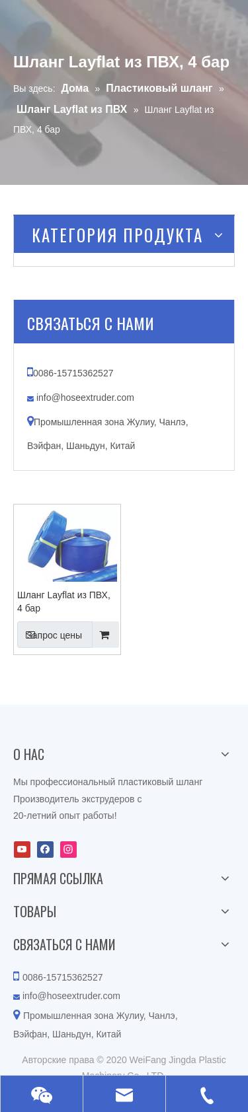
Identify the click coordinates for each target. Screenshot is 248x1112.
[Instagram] (68, 849)
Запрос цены (49, 634)
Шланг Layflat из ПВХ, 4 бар (63, 601)
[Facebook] (45, 849)
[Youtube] (22, 849)
